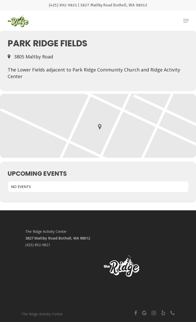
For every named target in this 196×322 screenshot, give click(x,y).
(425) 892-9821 (37, 244)
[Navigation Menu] (186, 20)
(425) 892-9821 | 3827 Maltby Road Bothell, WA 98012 (98, 5)
